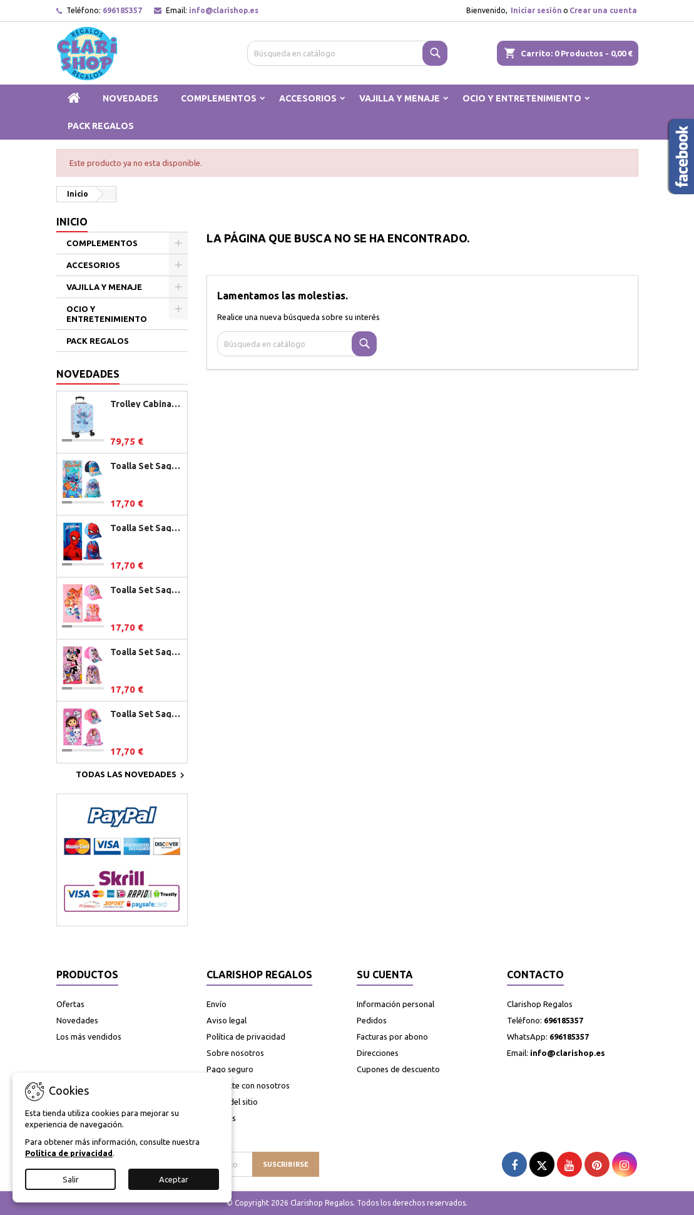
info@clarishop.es (223, 10)
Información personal (395, 1004)
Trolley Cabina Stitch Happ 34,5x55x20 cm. (146, 404)
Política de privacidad (246, 1036)
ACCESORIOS (308, 98)
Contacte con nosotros (248, 1085)
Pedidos (372, 1020)
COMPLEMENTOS (219, 98)
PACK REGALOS (101, 126)
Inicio (72, 221)
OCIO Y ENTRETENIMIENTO (521, 98)
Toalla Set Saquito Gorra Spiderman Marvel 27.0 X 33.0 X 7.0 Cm (146, 528)
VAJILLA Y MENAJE (399, 98)
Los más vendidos (88, 1036)
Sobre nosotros (235, 1052)
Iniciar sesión (536, 10)
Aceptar (173, 1179)
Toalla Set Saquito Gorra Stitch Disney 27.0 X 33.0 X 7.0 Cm (146, 466)
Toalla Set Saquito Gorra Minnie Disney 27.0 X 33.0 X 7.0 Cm (146, 652)
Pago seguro (230, 1069)
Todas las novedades (132, 775)
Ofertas (70, 1004)
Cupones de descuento (398, 1069)
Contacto (535, 974)
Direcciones (378, 1052)
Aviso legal (227, 1020)
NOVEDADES (130, 98)
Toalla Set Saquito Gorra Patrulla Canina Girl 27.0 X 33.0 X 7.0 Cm (146, 590)
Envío (217, 1004)
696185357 (122, 10)
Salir (71, 1179)
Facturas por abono (392, 1036)
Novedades (88, 374)
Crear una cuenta (603, 10)
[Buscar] (347, 53)
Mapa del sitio (232, 1101)
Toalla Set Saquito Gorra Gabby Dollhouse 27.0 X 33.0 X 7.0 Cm (146, 714)
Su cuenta (385, 974)
